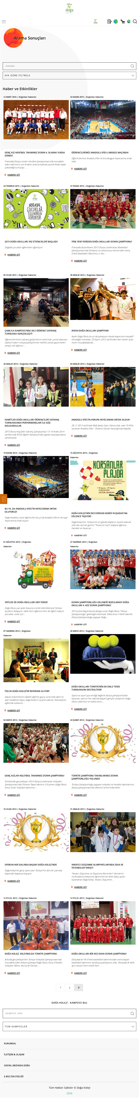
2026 (69, 1093)
